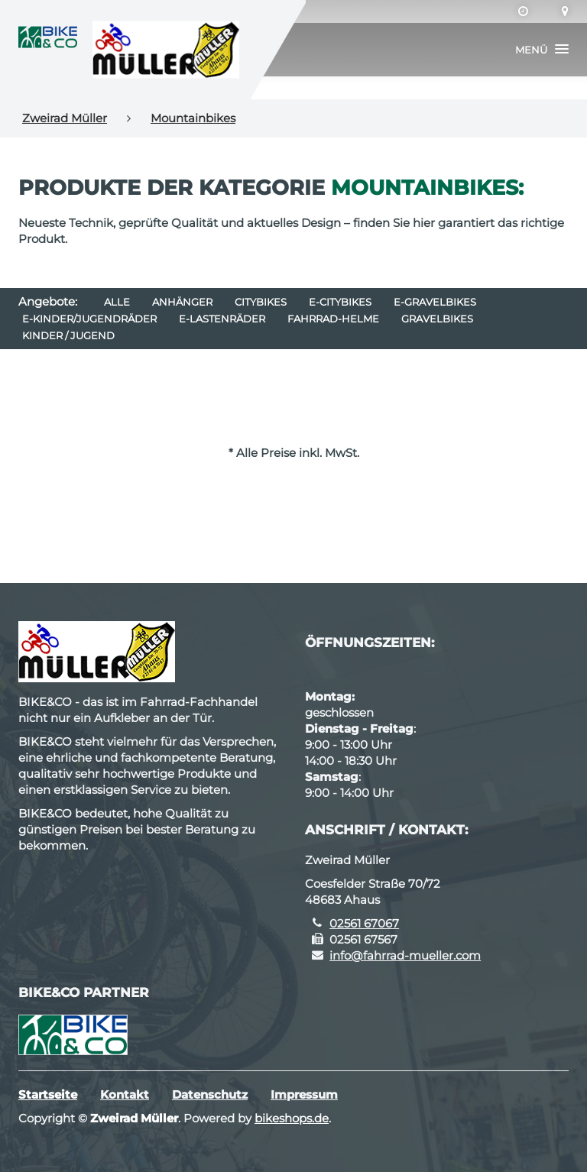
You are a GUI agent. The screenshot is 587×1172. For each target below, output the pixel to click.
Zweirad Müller (64, 118)
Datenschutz (210, 1094)
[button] (542, 49)
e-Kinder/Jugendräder (89, 318)
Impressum (304, 1094)
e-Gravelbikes (435, 302)
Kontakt (124, 1094)
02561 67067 (364, 923)
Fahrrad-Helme (333, 318)
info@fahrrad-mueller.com (405, 955)
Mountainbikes (193, 118)
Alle (117, 302)
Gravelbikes (437, 318)
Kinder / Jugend (68, 335)
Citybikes (261, 302)
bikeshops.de (292, 1118)
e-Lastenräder (222, 318)
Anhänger (182, 302)
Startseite (47, 1094)
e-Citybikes (340, 302)
